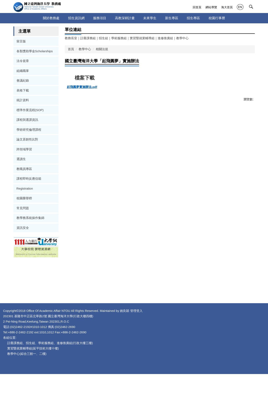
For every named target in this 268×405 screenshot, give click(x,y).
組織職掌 (23, 70)
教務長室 (71, 38)
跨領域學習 (24, 149)
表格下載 (23, 90)
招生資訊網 (76, 18)
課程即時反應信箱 (29, 178)
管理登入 (174, 341)
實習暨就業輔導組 (142, 38)
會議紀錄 (23, 80)
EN (240, 7)
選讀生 (21, 159)
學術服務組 (119, 38)
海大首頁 (227, 7)
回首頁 (197, 7)
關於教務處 (51, 18)
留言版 (21, 41)
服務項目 (99, 18)
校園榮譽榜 (24, 198)
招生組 (103, 38)
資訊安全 (23, 227)
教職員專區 (24, 169)
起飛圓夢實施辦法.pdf (84, 87)
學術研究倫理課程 (29, 129)
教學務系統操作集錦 (30, 218)
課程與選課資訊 (27, 119)
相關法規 (102, 49)
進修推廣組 (165, 38)
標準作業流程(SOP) (30, 110)
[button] (252, 8)
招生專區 (193, 18)
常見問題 (23, 208)
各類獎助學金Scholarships (35, 51)
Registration (25, 188)
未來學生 (149, 18)
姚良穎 (162, 341)
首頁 (71, 49)
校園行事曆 (217, 18)
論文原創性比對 (27, 139)
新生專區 (171, 18)
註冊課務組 (88, 38)
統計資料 (23, 100)
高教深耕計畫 (125, 18)
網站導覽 (211, 7)
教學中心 (182, 38)
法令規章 (23, 61)
